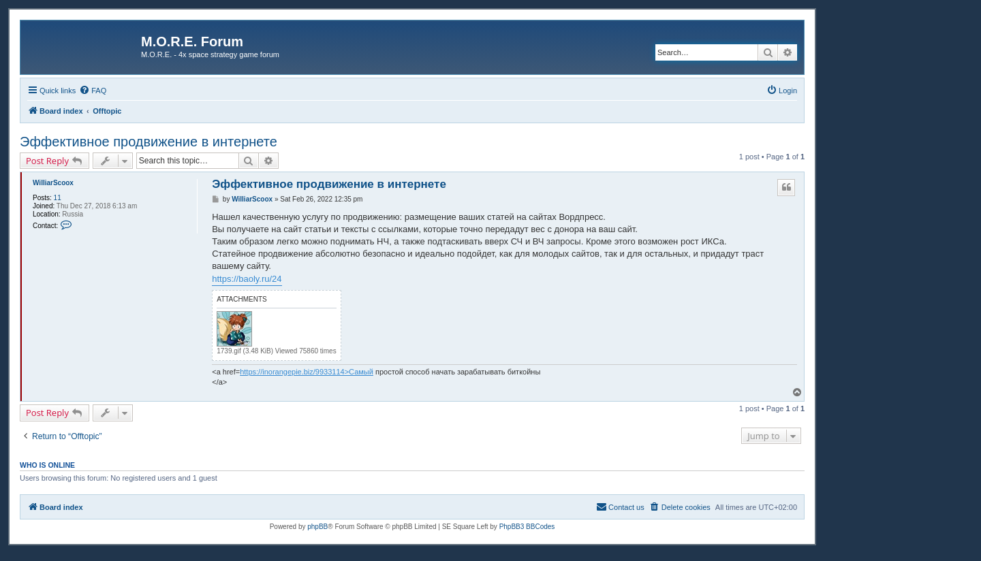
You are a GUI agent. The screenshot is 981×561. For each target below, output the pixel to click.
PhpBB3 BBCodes (527, 526)
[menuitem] (92, 90)
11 (57, 198)
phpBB (317, 526)
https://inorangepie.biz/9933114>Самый (306, 372)
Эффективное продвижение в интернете (148, 141)
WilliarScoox (53, 183)
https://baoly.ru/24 (246, 279)
